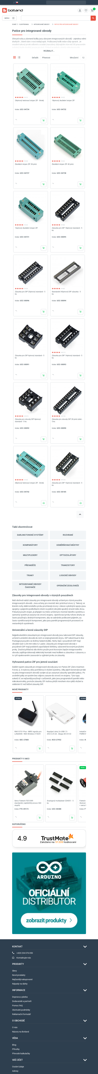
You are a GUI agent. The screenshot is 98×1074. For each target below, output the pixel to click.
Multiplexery (30, 555)
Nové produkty (18, 975)
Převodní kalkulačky (21, 1053)
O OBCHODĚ (18, 1020)
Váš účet (17, 1060)
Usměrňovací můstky (67, 545)
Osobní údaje (18, 1066)
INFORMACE (18, 990)
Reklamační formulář (21, 1014)
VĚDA (15, 1038)
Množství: (74, 57)
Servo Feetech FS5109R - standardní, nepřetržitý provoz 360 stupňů (27, 803)
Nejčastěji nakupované (22, 979)
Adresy (15, 1071)
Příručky (16, 1049)
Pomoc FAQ (17, 1005)
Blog (14, 1045)
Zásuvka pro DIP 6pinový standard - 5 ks (29, 357)
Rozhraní (68, 535)
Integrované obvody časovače (30, 585)
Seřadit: (35, 57)
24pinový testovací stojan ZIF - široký (29, 101)
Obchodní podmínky (21, 1010)
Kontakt (17, 946)
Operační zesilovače (68, 585)
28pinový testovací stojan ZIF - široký (29, 483)
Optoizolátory (68, 555)
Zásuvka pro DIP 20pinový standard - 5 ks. (30, 293)
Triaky (30, 575)
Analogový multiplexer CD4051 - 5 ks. (60, 802)
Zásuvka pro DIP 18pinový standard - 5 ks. (67, 229)
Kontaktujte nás (24, 958)
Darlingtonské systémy (30, 535)
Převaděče (30, 565)
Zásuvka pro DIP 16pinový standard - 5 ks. (67, 484)
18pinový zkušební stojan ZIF (63, 101)
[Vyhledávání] (58, 18)
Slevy (14, 971)
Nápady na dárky (20, 984)
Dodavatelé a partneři (21, 1001)
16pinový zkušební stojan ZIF (26, 228)
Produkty (18, 964)
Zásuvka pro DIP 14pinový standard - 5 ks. (67, 357)
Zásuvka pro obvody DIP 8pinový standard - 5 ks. (28, 420)
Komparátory (30, 545)
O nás (14, 1027)
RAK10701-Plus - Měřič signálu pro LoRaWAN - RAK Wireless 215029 (28, 733)
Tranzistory (68, 565)
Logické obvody (67, 575)
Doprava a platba (20, 997)
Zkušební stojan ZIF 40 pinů (63, 164)
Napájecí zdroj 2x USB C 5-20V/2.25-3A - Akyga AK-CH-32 (59, 733)
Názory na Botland (20, 1032)
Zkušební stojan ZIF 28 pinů (26, 164)
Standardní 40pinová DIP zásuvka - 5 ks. (66, 293)
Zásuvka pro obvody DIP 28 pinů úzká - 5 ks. (67, 420)
